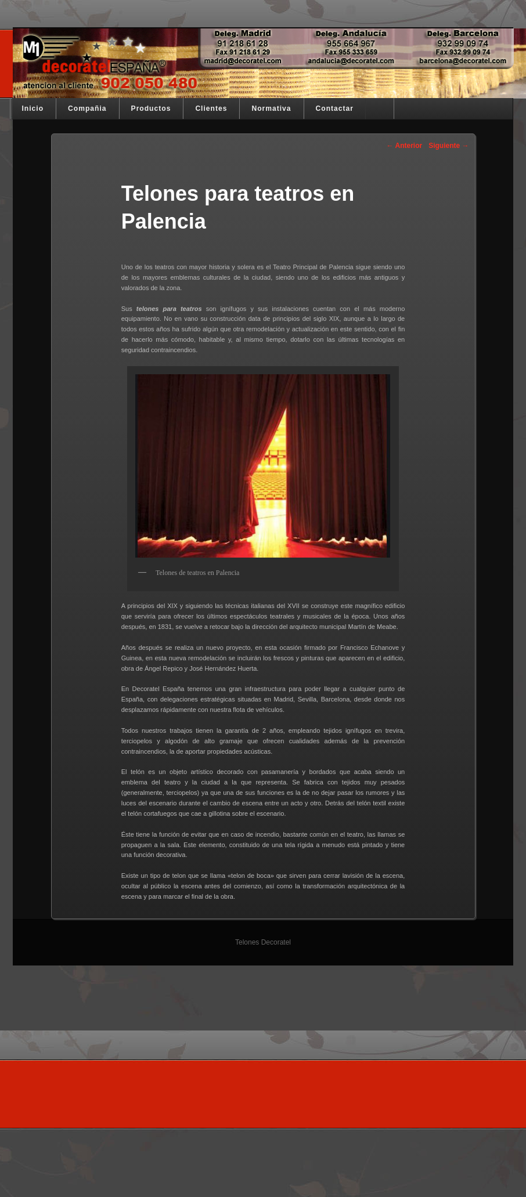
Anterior (405, 146)
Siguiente (448, 146)
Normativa (271, 108)
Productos (151, 108)
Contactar (335, 108)
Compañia (87, 108)
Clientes (211, 108)
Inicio (33, 108)
